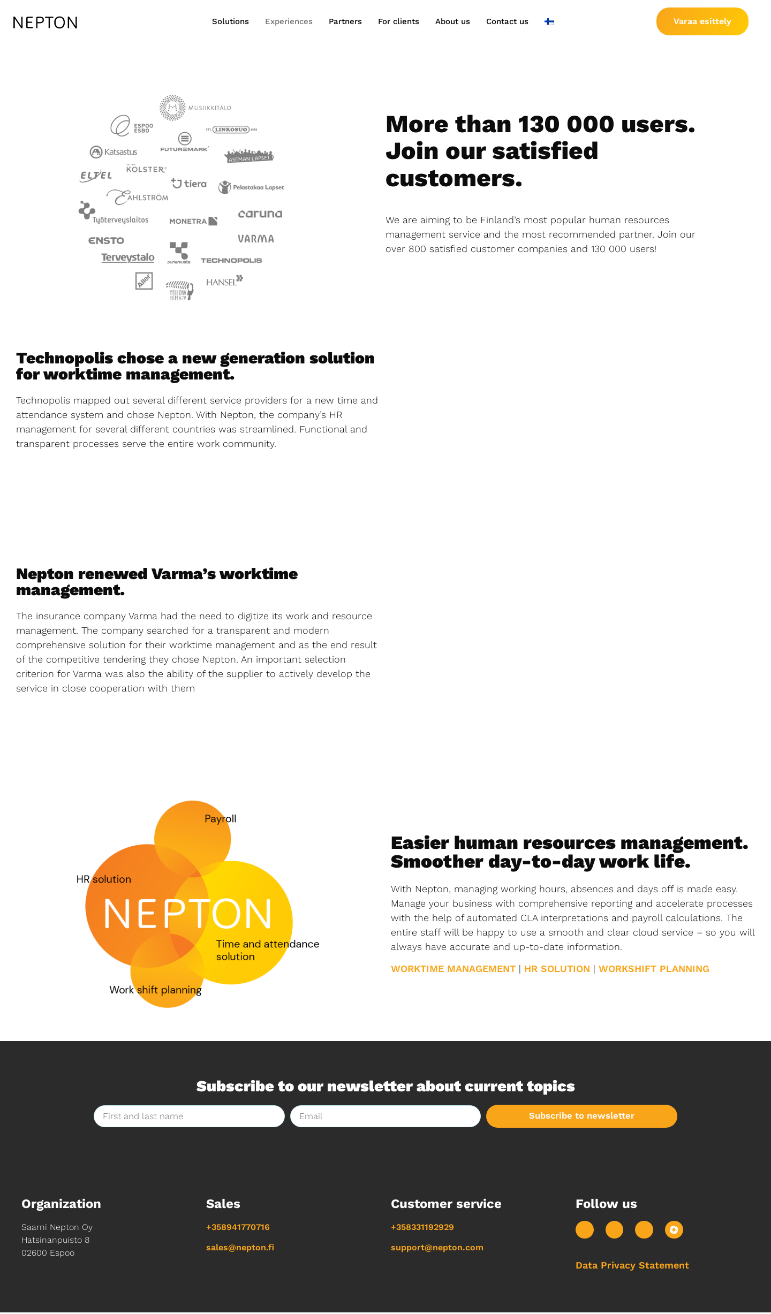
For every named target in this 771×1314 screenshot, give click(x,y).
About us (452, 21)
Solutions (230, 21)
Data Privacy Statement (632, 1266)
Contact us (507, 21)
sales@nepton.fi (240, 1248)
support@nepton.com (437, 1248)
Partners (345, 21)
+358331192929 (422, 1227)
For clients (398, 21)
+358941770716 (238, 1227)
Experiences (289, 21)
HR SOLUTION (557, 968)
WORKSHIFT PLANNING (654, 968)
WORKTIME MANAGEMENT (453, 968)
